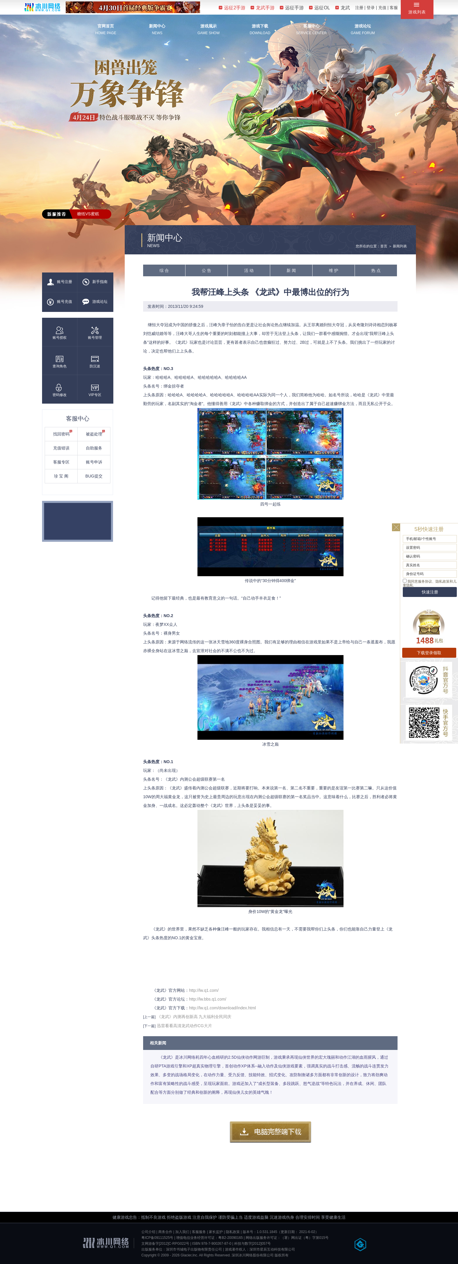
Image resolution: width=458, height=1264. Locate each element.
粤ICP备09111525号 (157, 1238)
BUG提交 (93, 476)
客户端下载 (270, 1132)
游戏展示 (208, 26)
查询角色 (60, 361)
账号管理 (95, 333)
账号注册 (59, 282)
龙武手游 (263, 7)
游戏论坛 (363, 26)
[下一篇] (149, 1026)
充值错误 (61, 448)
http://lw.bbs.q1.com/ (207, 999)
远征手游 (292, 7)
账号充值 (59, 301)
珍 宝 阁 (61, 476)
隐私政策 (233, 1232)
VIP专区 (95, 390)
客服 (394, 7)
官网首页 (106, 26)
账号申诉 (94, 462)
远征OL (319, 7)
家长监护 (216, 1232)
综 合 (164, 270)
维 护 (333, 270)
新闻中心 (157, 26)
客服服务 (199, 1232)
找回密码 (62, 433)
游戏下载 (260, 26)
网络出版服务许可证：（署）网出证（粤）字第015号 (287, 1238)
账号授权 (60, 333)
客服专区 (61, 462)
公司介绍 (148, 1232)
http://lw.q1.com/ (203, 990)
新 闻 (291, 270)
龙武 (342, 7)
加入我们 (182, 1232)
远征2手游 (232, 7)
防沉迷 (95, 361)
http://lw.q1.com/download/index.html (222, 1008)
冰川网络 (42, 7)
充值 (382, 7)
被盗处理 (95, 433)
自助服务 (94, 448)
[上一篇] (149, 1017)
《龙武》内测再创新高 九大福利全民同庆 (194, 1016)
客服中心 (311, 26)
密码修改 (60, 390)
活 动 (249, 270)
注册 (359, 7)
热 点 (376, 270)
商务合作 (165, 1232)
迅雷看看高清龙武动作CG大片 (184, 1025)
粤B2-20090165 (230, 1238)
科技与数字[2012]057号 (252, 1244)
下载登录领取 (429, 652)
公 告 (206, 270)
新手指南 (94, 282)
